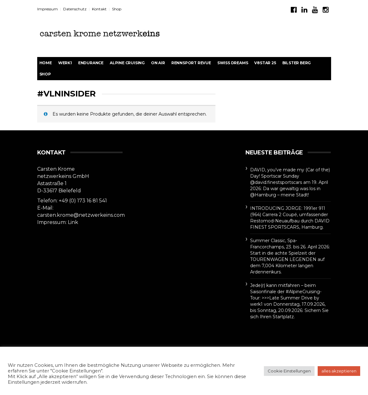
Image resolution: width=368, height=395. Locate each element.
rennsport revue (191, 62)
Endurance (90, 62)
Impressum (47, 9)
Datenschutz (75, 9)
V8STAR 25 (265, 62)
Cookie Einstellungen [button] (289, 370)
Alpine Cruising (127, 62)
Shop (116, 9)
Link (73, 222)
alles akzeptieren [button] (338, 370)
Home (45, 62)
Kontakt (99, 9)
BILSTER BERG (296, 62)
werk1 (65, 62)
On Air (158, 62)
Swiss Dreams (232, 62)
